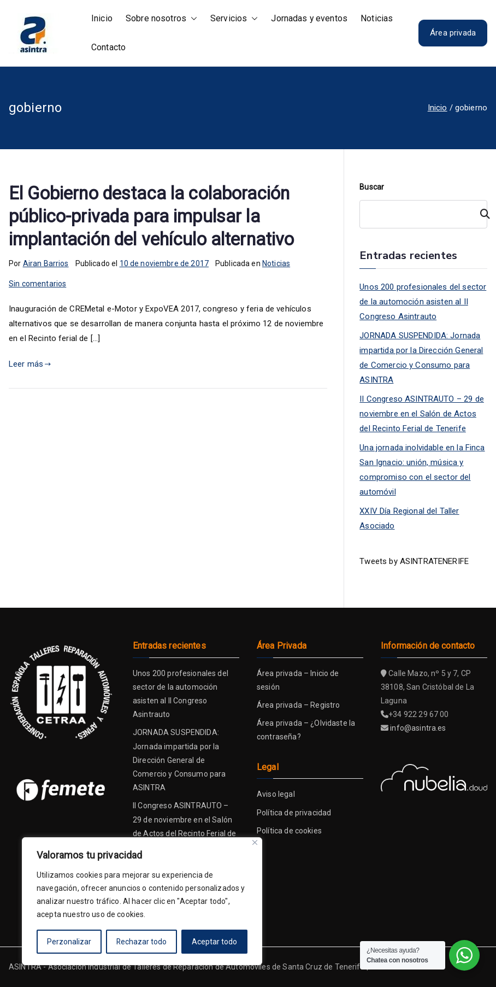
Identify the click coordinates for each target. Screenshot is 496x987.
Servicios (234, 19)
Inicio (102, 18)
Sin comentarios (37, 283)
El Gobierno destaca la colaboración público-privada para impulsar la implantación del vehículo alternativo (151, 216)
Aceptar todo (214, 941)
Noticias (377, 18)
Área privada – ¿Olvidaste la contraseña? (306, 730)
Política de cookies (289, 830)
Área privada (453, 33)
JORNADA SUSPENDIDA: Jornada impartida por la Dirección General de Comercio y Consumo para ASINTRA (421, 358)
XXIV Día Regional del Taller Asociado (409, 518)
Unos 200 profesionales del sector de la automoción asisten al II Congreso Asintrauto (422, 301)
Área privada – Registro (298, 705)
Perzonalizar (69, 941)
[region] (142, 901)
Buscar (371, 187)
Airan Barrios (46, 263)
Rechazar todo (141, 941)
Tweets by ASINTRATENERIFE (414, 561)
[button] (191, 19)
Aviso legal (276, 794)
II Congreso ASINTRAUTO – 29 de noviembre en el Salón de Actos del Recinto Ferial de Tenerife (421, 413)
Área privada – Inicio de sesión (298, 680)
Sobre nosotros (161, 19)
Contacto (108, 47)
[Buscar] (480, 214)
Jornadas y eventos (309, 18)
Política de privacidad (294, 812)
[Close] (254, 842)
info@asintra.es (418, 728)
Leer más (30, 364)
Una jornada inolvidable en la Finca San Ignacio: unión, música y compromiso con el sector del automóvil (422, 470)
